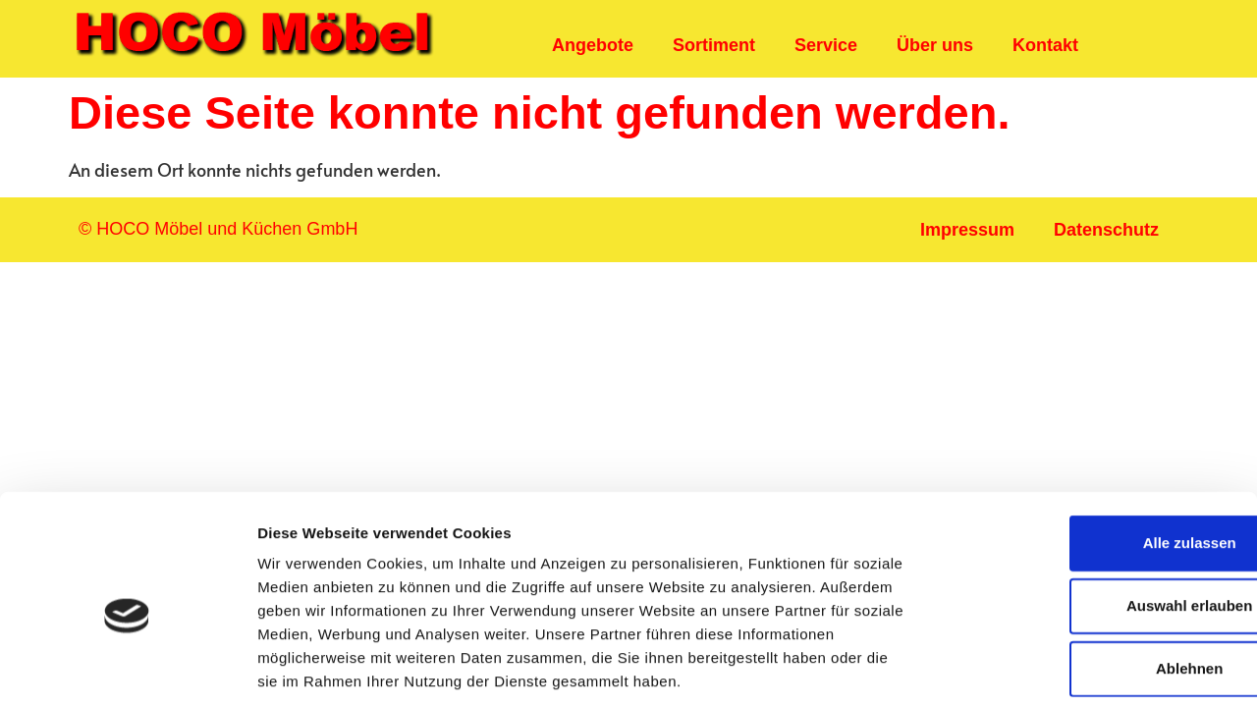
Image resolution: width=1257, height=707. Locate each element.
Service (825, 45)
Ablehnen (1093, 576)
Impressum (967, 230)
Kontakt (1045, 45)
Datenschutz (1106, 230)
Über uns (935, 45)
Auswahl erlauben (1093, 513)
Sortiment (714, 45)
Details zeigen (1044, 668)
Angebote (592, 45)
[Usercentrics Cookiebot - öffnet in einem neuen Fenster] (127, 668)
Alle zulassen (1092, 450)
